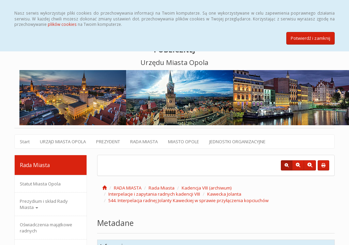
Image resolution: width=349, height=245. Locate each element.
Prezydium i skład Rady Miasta (44, 204)
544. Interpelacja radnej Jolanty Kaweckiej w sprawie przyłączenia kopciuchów (188, 200)
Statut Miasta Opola (40, 184)
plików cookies (62, 24)
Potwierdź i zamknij (310, 38)
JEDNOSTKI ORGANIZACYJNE (237, 141)
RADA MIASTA (144, 141)
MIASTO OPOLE (183, 141)
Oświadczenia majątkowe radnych (46, 228)
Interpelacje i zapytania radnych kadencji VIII (154, 194)
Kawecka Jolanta (224, 194)
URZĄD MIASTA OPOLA (63, 141)
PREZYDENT (108, 141)
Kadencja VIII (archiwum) (206, 188)
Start (25, 141)
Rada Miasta (161, 188)
